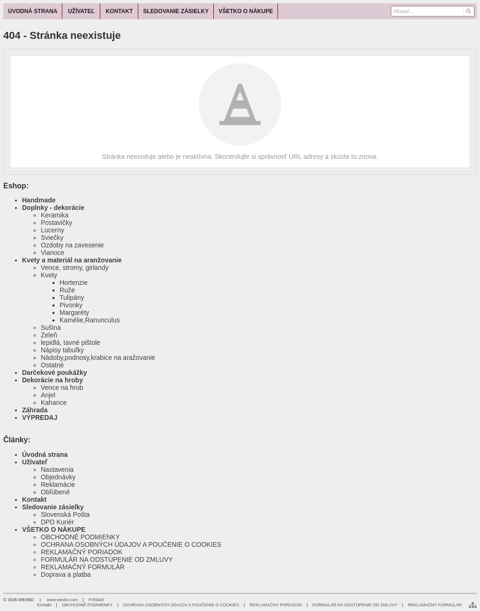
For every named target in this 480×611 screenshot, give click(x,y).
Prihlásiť (96, 599)
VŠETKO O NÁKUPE (53, 529)
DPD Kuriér (57, 522)
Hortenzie (74, 282)
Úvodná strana (45, 454)
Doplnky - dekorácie (53, 207)
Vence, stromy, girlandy (74, 267)
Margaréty (74, 312)
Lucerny (52, 230)
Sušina (51, 327)
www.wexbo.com (62, 599)
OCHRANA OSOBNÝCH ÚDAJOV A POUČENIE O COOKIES (131, 544)
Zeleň (49, 335)
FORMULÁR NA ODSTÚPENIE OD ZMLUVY (107, 559)
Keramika (54, 215)
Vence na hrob (62, 387)
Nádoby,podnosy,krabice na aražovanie (98, 357)
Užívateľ (34, 462)
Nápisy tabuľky (62, 350)
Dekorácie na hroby (52, 380)
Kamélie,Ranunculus (90, 320)
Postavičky (56, 222)
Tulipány (72, 297)
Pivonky (71, 305)
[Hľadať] (468, 11)
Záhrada (34, 410)
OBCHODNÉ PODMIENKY (80, 537)
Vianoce (52, 252)
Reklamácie (58, 484)
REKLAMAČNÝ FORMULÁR (83, 567)
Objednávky (58, 477)
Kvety (49, 275)
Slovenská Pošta (65, 514)
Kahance (54, 402)
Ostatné (52, 365)
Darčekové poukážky (54, 372)
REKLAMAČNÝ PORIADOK (81, 552)
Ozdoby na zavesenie (72, 245)
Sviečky (52, 237)
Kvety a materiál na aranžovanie (71, 260)
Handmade (39, 200)
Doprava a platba (66, 574)
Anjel (48, 395)
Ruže (67, 290)
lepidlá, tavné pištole (70, 342)
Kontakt (34, 499)
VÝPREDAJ (39, 417)
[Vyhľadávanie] (432, 11)
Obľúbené (55, 492)
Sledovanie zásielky (53, 507)
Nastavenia (57, 469)
